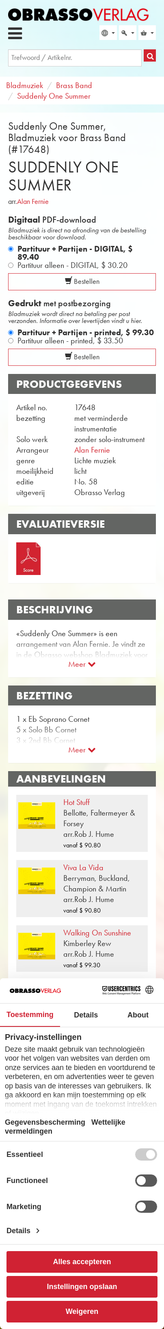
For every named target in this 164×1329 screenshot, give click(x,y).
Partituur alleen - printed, (70, 340)
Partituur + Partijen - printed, (85, 332)
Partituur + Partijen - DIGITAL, (75, 253)
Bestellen (82, 281)
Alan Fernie (33, 201)
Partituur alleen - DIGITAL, (72, 265)
